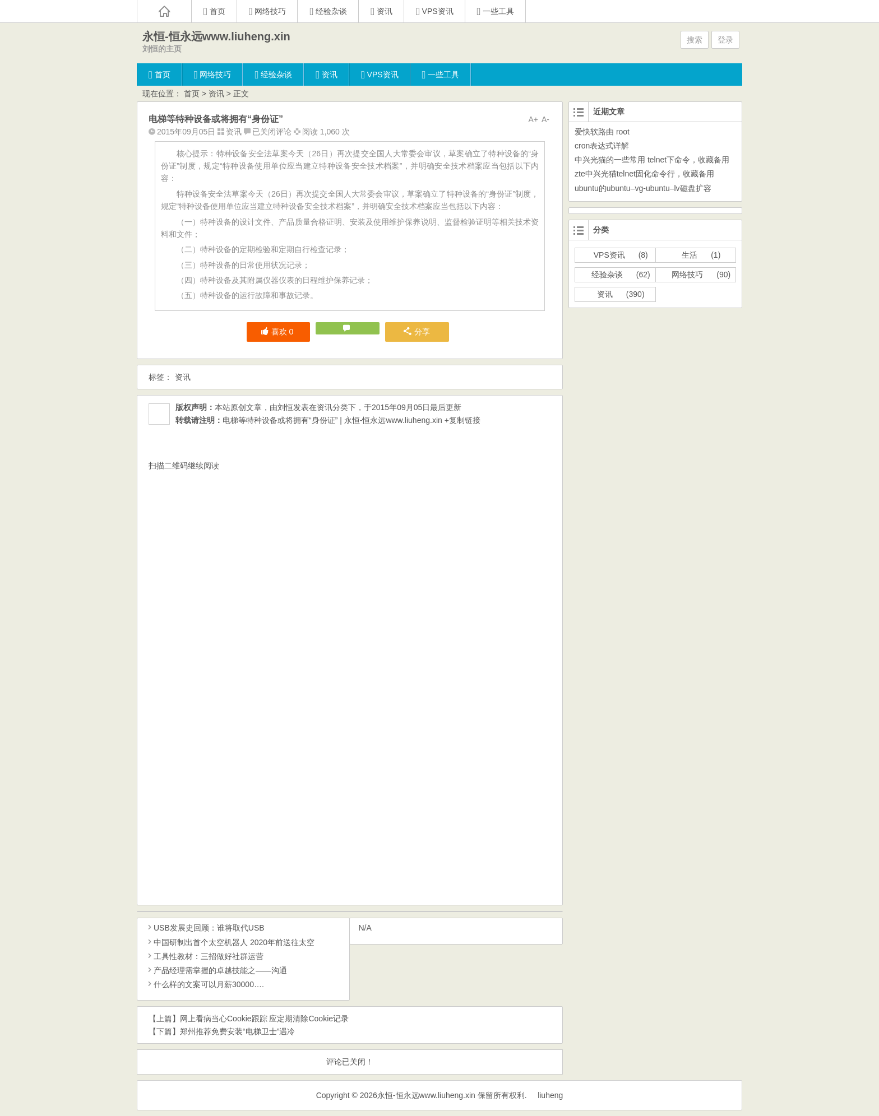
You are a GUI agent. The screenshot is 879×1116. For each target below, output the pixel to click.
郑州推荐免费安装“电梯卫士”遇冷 (237, 1031)
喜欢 (277, 331)
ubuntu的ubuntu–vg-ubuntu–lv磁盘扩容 (643, 188)
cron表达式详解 (602, 145)
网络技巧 (687, 274)
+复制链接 (461, 420)
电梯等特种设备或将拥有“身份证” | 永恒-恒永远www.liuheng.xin (332, 420)
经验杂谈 (607, 274)
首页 (192, 93)
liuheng (550, 1095)
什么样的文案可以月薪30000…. (205, 984)
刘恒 (285, 407)
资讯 (216, 93)
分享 (417, 331)
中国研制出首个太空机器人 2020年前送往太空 (230, 942)
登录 (725, 39)
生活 (689, 254)
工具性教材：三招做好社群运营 (204, 956)
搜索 (694, 39)
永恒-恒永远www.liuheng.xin (216, 36)
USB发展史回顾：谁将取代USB (205, 927)
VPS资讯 (609, 254)
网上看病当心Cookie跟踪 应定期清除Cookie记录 (264, 1018)
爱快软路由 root (602, 131)
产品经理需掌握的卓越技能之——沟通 (216, 970)
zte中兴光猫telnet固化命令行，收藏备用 (644, 173)
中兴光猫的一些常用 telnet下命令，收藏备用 (652, 159)
